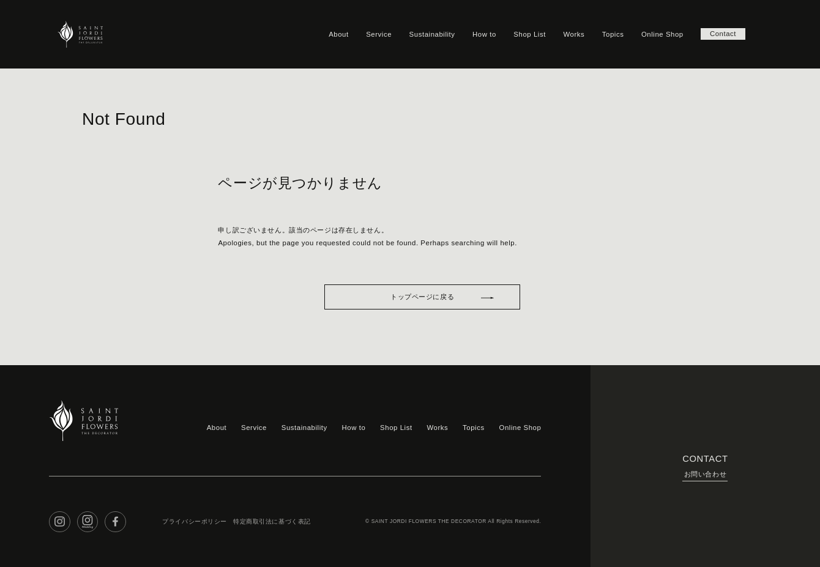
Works (573, 34)
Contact (723, 34)
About (339, 34)
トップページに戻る (422, 296)
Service (379, 34)
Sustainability (432, 34)
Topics (613, 34)
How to (484, 34)
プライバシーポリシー (194, 521)
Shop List (529, 34)
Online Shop (662, 34)
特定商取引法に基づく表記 (272, 521)
